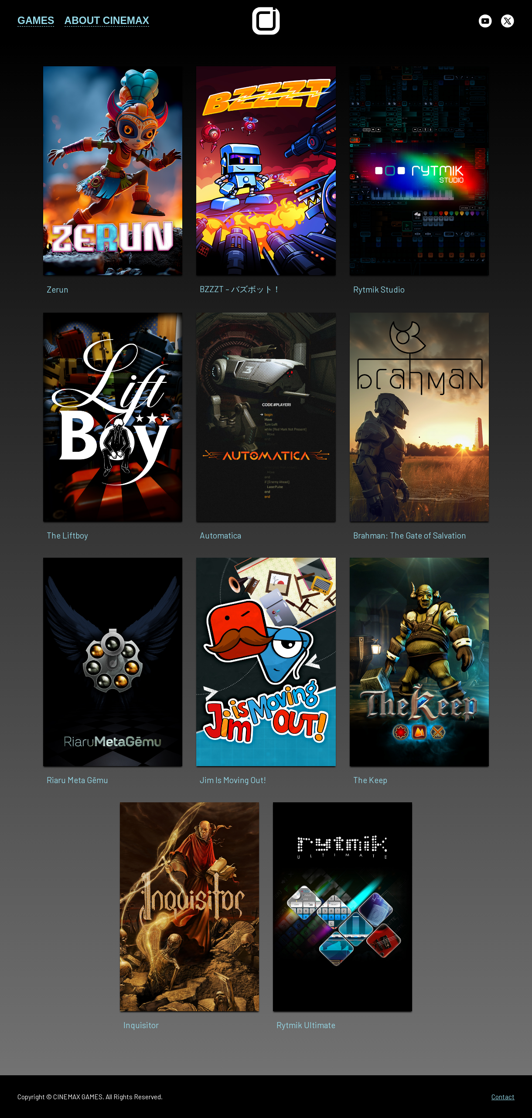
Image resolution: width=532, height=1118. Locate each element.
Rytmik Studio (379, 289)
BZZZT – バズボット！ (240, 289)
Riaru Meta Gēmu (77, 780)
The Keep (370, 780)
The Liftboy (67, 535)
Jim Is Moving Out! (233, 780)
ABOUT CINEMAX (107, 20)
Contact (503, 1097)
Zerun (57, 289)
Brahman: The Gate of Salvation (409, 535)
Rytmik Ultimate (305, 1025)
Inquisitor (141, 1025)
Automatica (220, 535)
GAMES (35, 20)
